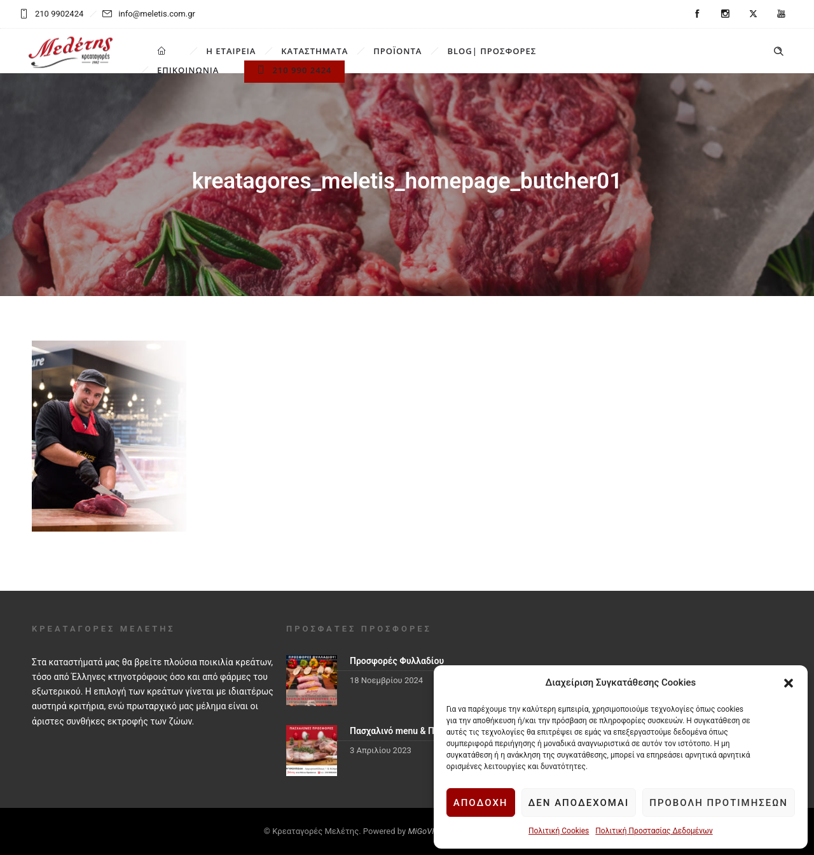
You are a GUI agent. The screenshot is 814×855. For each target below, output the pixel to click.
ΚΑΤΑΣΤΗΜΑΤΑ (314, 51)
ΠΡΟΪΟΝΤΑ (397, 51)
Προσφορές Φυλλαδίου (397, 661)
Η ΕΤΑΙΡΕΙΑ (231, 51)
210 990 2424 (294, 70)
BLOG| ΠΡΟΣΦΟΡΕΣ (491, 51)
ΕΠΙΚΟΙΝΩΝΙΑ (188, 70)
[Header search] (778, 51)
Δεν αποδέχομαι (579, 803)
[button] (788, 683)
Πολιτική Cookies (558, 830)
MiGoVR (422, 831)
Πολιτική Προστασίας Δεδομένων (653, 830)
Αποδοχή (480, 803)
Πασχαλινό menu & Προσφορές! (414, 731)
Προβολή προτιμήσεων (718, 803)
